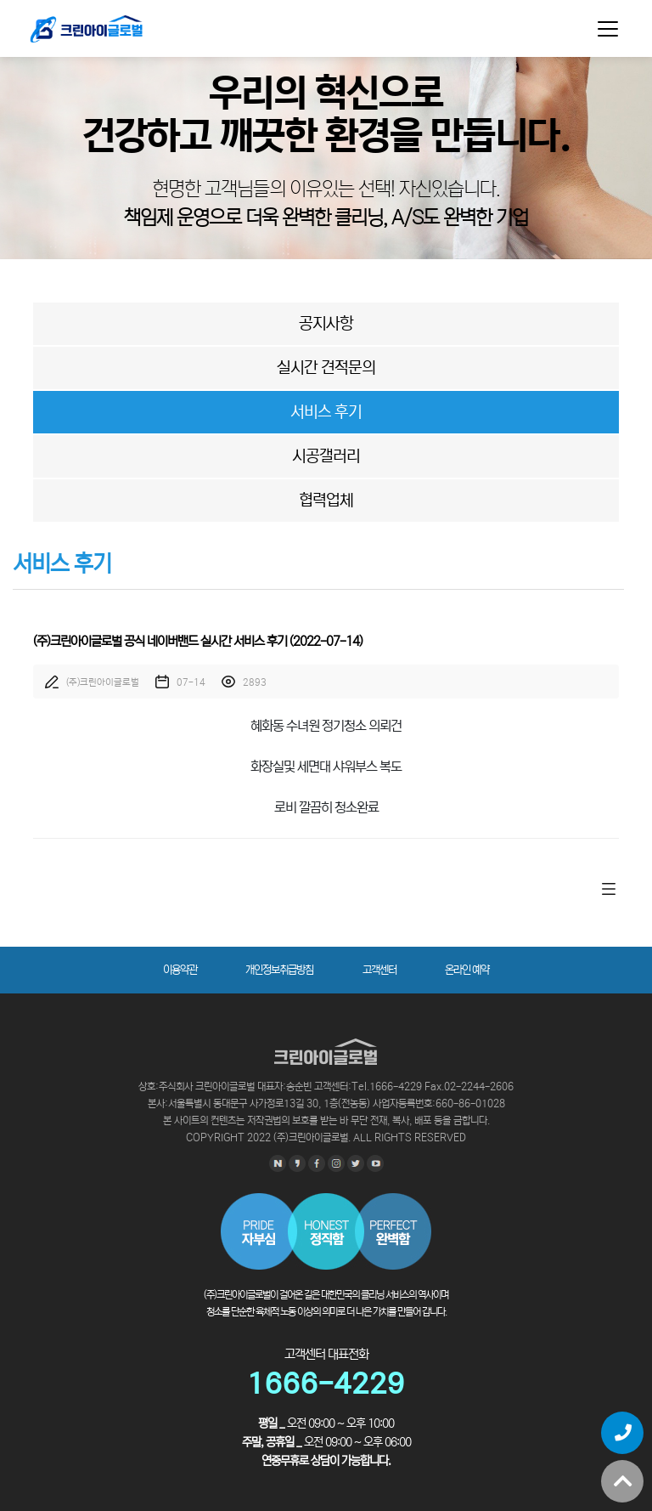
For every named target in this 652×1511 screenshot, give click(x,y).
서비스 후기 (326, 412)
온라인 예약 (467, 970)
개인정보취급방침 (279, 970)
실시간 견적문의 (326, 367)
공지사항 (326, 323)
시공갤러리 (326, 456)
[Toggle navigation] (608, 29)
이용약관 (180, 970)
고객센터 (379, 970)
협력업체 (326, 500)
